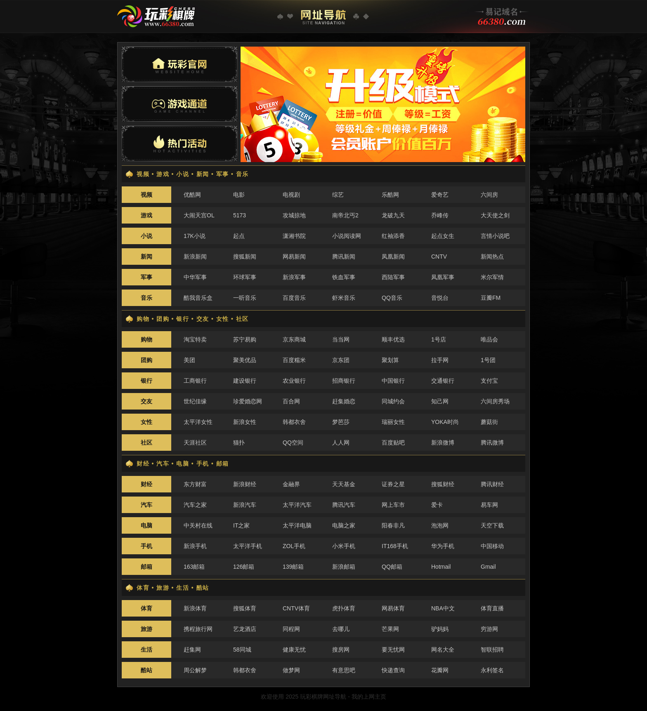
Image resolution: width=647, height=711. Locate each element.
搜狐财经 (442, 484)
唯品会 (489, 339)
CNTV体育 (296, 608)
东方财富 (195, 484)
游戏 (146, 215)
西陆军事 (393, 277)
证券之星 (393, 484)
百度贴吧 (393, 442)
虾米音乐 (343, 297)
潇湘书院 (294, 236)
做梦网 (291, 670)
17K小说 (194, 236)
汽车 (146, 504)
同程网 (291, 629)
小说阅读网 (346, 236)
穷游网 (489, 629)
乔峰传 (440, 215)
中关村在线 (198, 525)
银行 (146, 380)
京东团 (340, 360)
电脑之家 (343, 525)
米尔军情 (492, 277)
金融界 (291, 484)
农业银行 (294, 380)
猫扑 (239, 442)
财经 (146, 484)
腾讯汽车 (343, 504)
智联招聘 (492, 649)
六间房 (489, 194)
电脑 (146, 525)
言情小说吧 (495, 236)
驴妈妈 (440, 629)
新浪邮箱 (343, 566)
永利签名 (492, 670)
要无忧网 (393, 649)
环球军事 (244, 277)
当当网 (340, 339)
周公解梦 (195, 670)
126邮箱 (243, 566)
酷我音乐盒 (198, 297)
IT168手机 (395, 546)
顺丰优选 (393, 339)
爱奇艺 (440, 194)
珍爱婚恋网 (247, 401)
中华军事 (195, 277)
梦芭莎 (340, 422)
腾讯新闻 (343, 256)
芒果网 (390, 629)
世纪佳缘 (195, 401)
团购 (146, 360)
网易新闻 (294, 256)
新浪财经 (244, 484)
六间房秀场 (495, 401)
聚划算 (390, 360)
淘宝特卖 (195, 339)
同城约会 (393, 401)
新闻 (146, 256)
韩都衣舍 (294, 422)
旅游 (146, 629)
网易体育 (393, 608)
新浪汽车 (244, 504)
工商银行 (195, 380)
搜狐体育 (244, 608)
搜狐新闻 (244, 256)
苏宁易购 (244, 339)
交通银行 (442, 380)
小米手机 (343, 546)
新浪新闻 (195, 256)
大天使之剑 (495, 215)
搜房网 (340, 649)
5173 (239, 215)
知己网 (440, 401)
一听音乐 (244, 297)
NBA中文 (443, 608)
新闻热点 (492, 256)
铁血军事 (343, 277)
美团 (189, 360)
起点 (239, 236)
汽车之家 (195, 504)
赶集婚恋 (343, 401)
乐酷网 (390, 194)
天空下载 (492, 525)
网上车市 (393, 504)
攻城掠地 (294, 215)
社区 (146, 442)
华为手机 (442, 546)
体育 (146, 608)
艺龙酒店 (244, 629)
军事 (146, 277)
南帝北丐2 (345, 215)
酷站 (146, 670)
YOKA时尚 (445, 422)
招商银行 (343, 380)
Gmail (488, 566)
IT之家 (241, 525)
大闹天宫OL (199, 215)
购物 (146, 339)
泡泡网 (440, 525)
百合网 (291, 401)
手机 (146, 546)
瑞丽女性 (393, 422)
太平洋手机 (247, 546)
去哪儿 (340, 629)
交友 (146, 401)
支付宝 (489, 380)
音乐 (146, 297)
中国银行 (393, 380)
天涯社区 (195, 442)
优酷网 (192, 194)
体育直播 (492, 608)
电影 (239, 194)
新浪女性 (244, 422)
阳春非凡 (393, 525)
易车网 (489, 504)
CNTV (439, 256)
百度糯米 (294, 360)
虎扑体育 (343, 608)
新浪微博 (442, 442)
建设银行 (244, 380)
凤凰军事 (442, 277)
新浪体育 (195, 608)
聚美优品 (244, 360)
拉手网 (440, 360)
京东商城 (294, 339)
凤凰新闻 (393, 256)
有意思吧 (343, 670)
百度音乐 (294, 297)
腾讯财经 (492, 484)
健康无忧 (294, 649)
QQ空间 (293, 442)
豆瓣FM (491, 297)
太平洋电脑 (297, 525)
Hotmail (441, 566)
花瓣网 (440, 670)
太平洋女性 (198, 422)
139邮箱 (293, 566)
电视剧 (291, 194)
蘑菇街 (489, 422)
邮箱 (146, 566)
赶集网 (192, 649)
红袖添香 (393, 236)
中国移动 (492, 546)
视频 (146, 194)
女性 (146, 422)
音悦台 (440, 297)
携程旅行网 (198, 629)
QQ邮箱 (392, 566)
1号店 (438, 339)
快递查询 (393, 670)
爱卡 (437, 504)
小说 (146, 236)
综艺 (338, 194)
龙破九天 (393, 215)
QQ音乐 (392, 297)
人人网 (340, 442)
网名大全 (442, 649)
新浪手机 (195, 546)
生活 (146, 649)
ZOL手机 (294, 546)
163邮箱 (194, 566)
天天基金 (343, 484)
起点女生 (442, 236)
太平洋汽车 (297, 504)
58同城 (242, 649)
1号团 (488, 360)
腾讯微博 (492, 442)
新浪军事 (294, 277)
